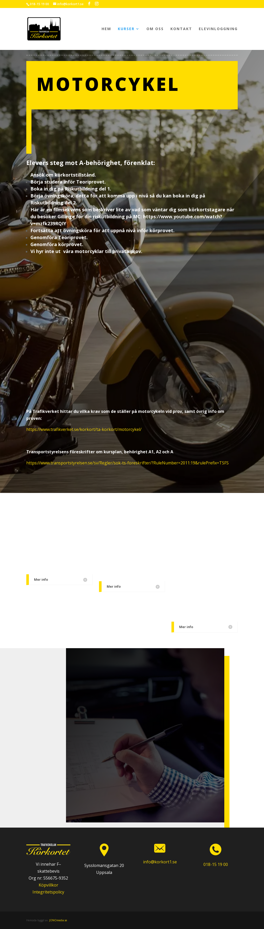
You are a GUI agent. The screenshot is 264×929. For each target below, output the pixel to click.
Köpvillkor (48, 885)
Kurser (126, 29)
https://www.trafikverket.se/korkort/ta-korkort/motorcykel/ (84, 429)
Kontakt (181, 29)
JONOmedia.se (58, 920)
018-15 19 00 (39, 4)
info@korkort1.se (160, 862)
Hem (106, 29)
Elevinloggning (218, 29)
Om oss (155, 29)
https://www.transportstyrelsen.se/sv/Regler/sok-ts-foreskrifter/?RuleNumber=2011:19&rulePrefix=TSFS (127, 463)
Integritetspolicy (48, 892)
